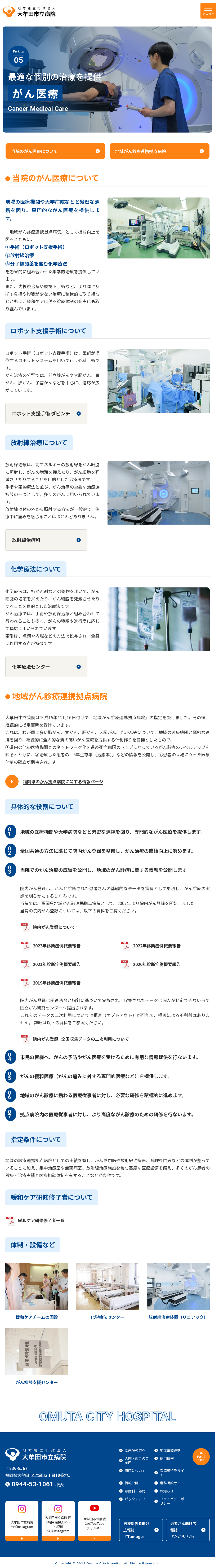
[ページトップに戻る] (201, 1456)
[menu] (208, 11)
